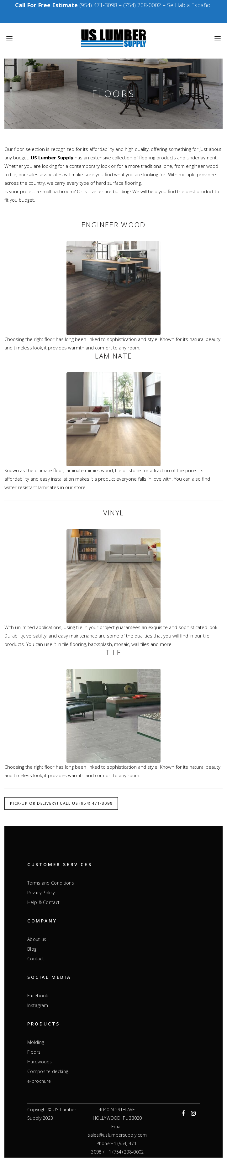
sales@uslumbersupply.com (117, 1135)
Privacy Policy (41, 893)
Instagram (37, 1005)
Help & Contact (43, 902)
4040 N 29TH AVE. (117, 1110)
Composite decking (47, 1071)
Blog (31, 949)
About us (36, 939)
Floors (33, 1052)
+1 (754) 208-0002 (125, 1152)
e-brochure (39, 1081)
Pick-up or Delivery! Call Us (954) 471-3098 (61, 803)
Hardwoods (39, 1062)
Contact (35, 959)
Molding (35, 1042)
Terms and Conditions (50, 883)
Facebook (37, 996)
